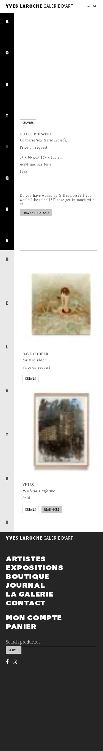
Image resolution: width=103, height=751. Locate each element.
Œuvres (28, 109)
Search (14, 637)
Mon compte (34, 604)
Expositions (35, 554)
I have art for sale (36, 199)
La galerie (30, 581)
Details (30, 365)
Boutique (27, 563)
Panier (21, 613)
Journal (25, 572)
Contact (25, 589)
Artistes (26, 545)
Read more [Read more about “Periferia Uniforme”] (51, 496)
